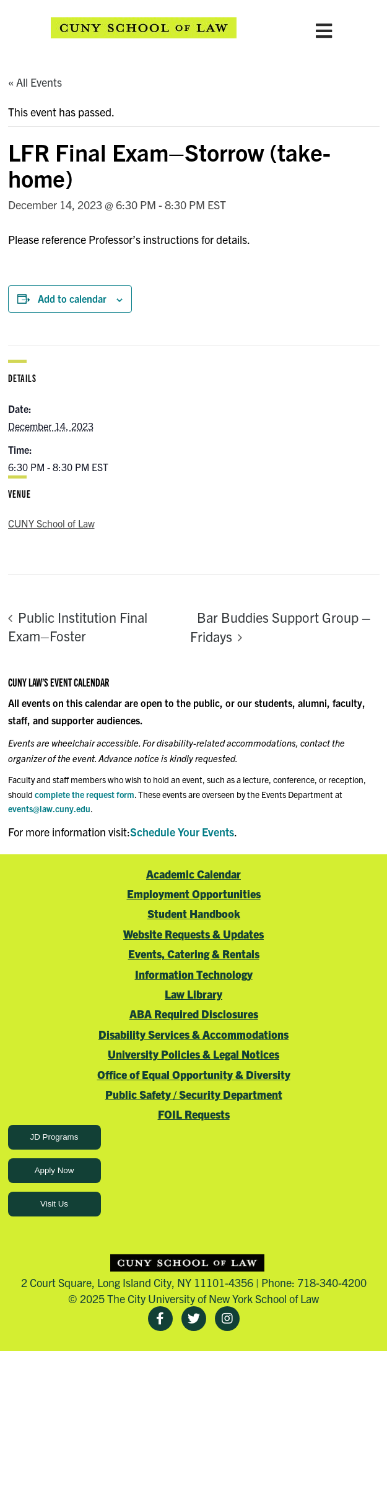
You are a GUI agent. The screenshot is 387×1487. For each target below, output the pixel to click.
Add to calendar (72, 298)
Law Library (193, 994)
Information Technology (194, 974)
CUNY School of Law (51, 523)
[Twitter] (193, 1318)
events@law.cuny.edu (49, 808)
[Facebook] (160, 1318)
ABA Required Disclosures (193, 1014)
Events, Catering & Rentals (193, 954)
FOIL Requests (194, 1114)
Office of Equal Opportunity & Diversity (193, 1074)
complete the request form (84, 794)
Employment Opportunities (194, 894)
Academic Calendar (193, 874)
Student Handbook (193, 913)
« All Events (35, 82)
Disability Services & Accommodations (193, 1034)
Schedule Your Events (182, 832)
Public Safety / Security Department (193, 1094)
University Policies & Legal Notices (193, 1054)
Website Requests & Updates (193, 934)
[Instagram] (227, 1318)
